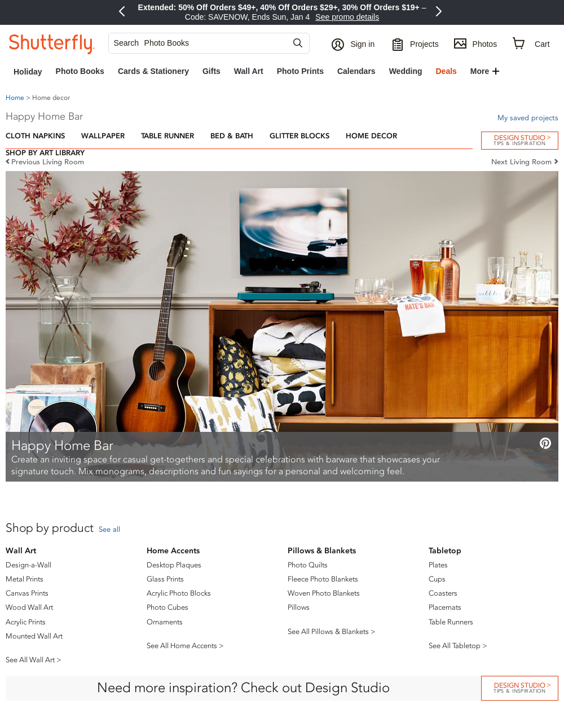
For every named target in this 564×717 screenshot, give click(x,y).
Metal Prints (24, 579)
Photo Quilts (308, 565)
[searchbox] (204, 43)
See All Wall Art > (33, 659)
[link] (28, 71)
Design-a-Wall (28, 565)
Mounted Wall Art (34, 636)
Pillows (299, 607)
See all (109, 529)
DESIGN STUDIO (520, 687)
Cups (437, 579)
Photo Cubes (167, 607)
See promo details (347, 16)
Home (15, 98)
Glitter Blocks (299, 136)
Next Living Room (521, 161)
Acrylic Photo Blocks (179, 593)
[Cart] (531, 44)
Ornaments (165, 622)
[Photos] (475, 43)
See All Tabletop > (458, 645)
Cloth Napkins (35, 136)
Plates (438, 565)
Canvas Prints (27, 593)
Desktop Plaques (174, 565)
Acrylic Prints (26, 622)
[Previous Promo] (123, 12)
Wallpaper (103, 136)
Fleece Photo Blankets (323, 579)
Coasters (443, 593)
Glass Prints (165, 579)
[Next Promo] (440, 12)
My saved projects (527, 117)
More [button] (479, 71)
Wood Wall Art (29, 607)
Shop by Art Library (45, 152)
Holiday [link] (28, 71)
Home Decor (371, 136)
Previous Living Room (47, 161)
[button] (354, 43)
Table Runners (451, 622)
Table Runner (167, 136)
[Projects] (415, 43)
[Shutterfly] (52, 43)
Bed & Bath (231, 136)
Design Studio (520, 139)
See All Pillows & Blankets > (332, 631)
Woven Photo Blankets (324, 593)
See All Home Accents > (185, 645)
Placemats (445, 607)
